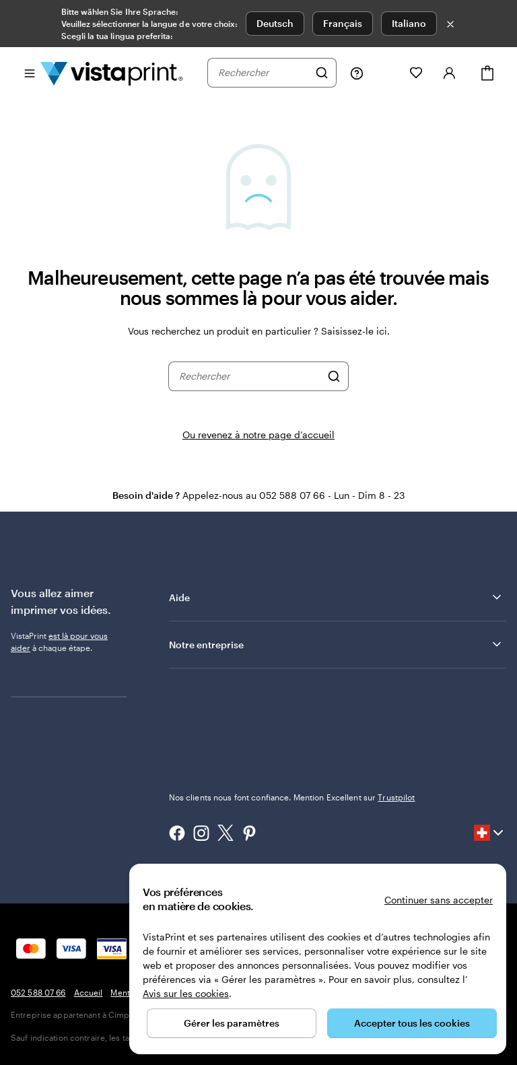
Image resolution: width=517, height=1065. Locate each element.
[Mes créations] (386, 72)
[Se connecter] (449, 72)
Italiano (409, 23)
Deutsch (275, 23)
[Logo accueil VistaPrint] (111, 72)
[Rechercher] (322, 73)
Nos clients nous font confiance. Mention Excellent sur (292, 797)
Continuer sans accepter (438, 899)
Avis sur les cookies (186, 993)
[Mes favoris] (416, 72)
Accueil (88, 992)
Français (342, 23)
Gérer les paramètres (231, 1023)
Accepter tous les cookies (412, 1023)
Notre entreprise (336, 644)
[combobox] (263, 72)
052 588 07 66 (38, 992)
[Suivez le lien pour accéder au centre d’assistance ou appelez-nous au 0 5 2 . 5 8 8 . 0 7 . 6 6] (357, 72)
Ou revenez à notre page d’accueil (258, 434)
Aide (336, 597)
